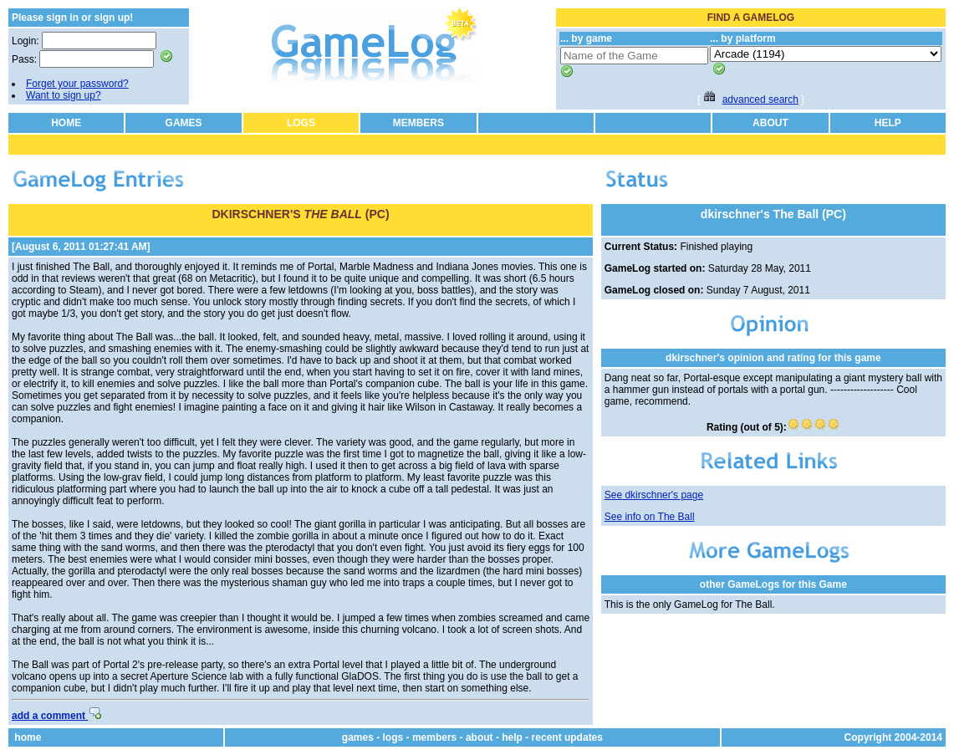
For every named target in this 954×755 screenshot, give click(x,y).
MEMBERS (418, 123)
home (27, 737)
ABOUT (770, 123)
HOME (66, 123)
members (434, 737)
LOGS (301, 123)
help (512, 737)
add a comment (56, 716)
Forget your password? (77, 83)
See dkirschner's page (654, 495)
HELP (888, 123)
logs (393, 737)
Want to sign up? (63, 95)
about (479, 737)
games (358, 737)
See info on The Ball (650, 517)
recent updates (567, 737)
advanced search (760, 99)
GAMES (184, 123)
